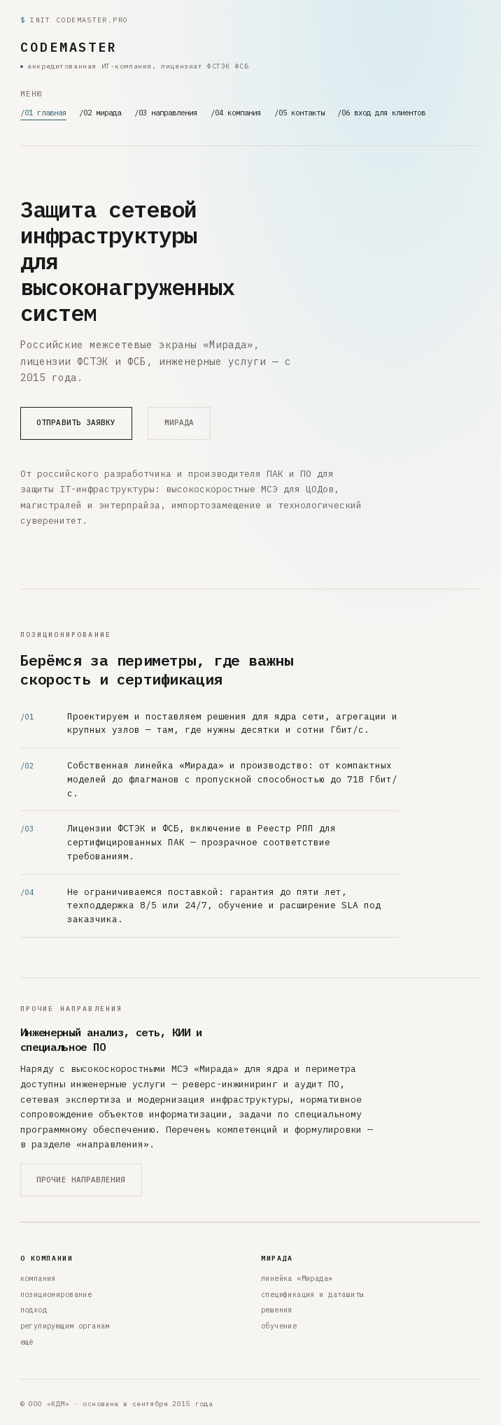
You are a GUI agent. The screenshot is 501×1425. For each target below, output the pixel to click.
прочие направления (80, 1179)
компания (38, 1278)
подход (33, 1310)
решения (276, 1310)
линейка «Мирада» (297, 1278)
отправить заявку (75, 422)
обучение (279, 1326)
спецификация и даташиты (312, 1294)
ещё (27, 1342)
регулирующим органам (65, 1326)
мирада (179, 422)
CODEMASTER (69, 47)
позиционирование (56, 1294)
